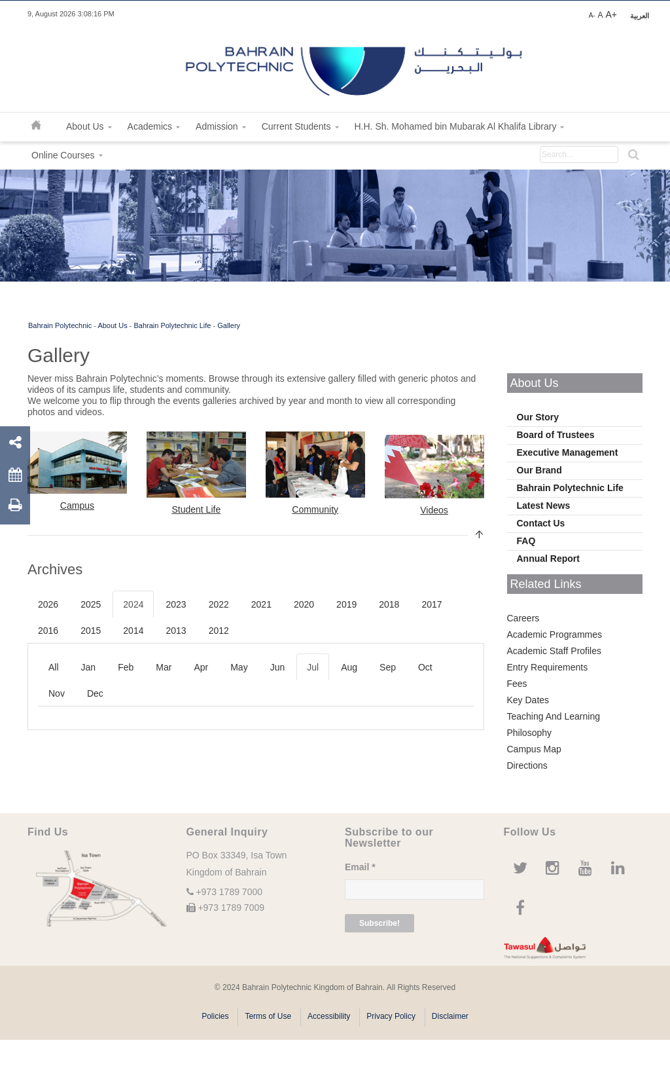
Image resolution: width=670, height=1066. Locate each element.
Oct (425, 667)
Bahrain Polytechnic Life (172, 325)
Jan (88, 667)
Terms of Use (268, 1016)
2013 (176, 630)
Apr (201, 667)
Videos (434, 510)
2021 (261, 604)
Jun (277, 667)
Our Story (538, 417)
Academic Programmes (555, 634)
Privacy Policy (390, 1016)
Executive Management (567, 452)
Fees (517, 683)
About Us (112, 325)
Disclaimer (450, 1016)
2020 (304, 604)
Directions (527, 765)
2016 (48, 630)
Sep (387, 667)
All (53, 667)
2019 (346, 604)
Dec (95, 693)
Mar (163, 667)
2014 (133, 630)
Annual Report (548, 558)
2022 (219, 604)
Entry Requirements (547, 667)
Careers (523, 618)
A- (592, 15)
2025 (90, 604)
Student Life (195, 509)
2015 (90, 630)
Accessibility (329, 1016)
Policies (215, 1016)
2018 (389, 604)
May (238, 667)
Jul (313, 667)
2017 (431, 604)
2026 (48, 604)
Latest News (544, 505)
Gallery (228, 325)
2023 (176, 604)
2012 (219, 630)
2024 (133, 604)
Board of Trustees (556, 435)
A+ (611, 14)
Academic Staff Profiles (554, 651)
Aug (349, 667)
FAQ (526, 541)
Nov (56, 693)
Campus (77, 505)
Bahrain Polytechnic (60, 325)
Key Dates (528, 700)
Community (315, 509)
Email (360, 867)
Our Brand (539, 470)
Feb (125, 667)
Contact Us (541, 523)
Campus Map (534, 749)
